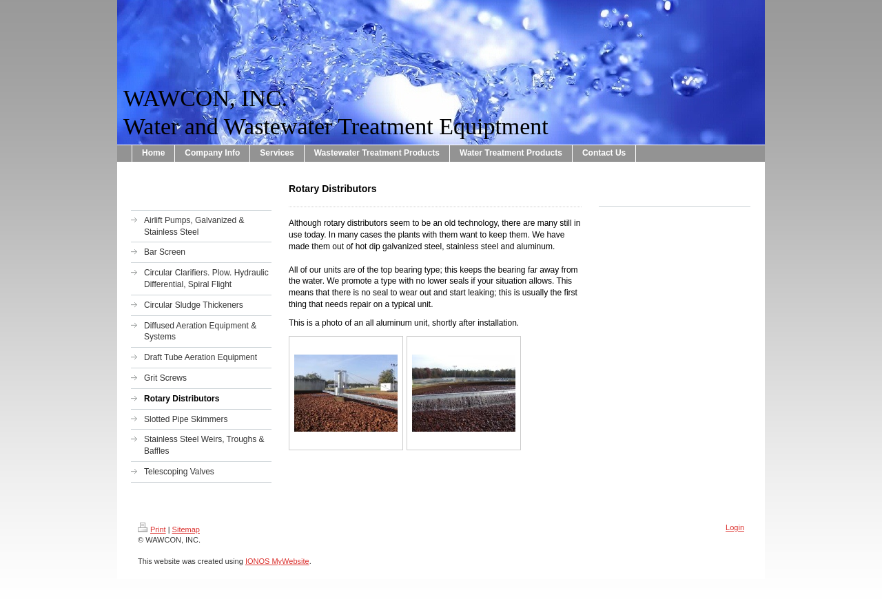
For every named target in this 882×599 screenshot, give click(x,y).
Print (152, 529)
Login (735, 527)
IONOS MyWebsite (277, 561)
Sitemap (186, 529)
